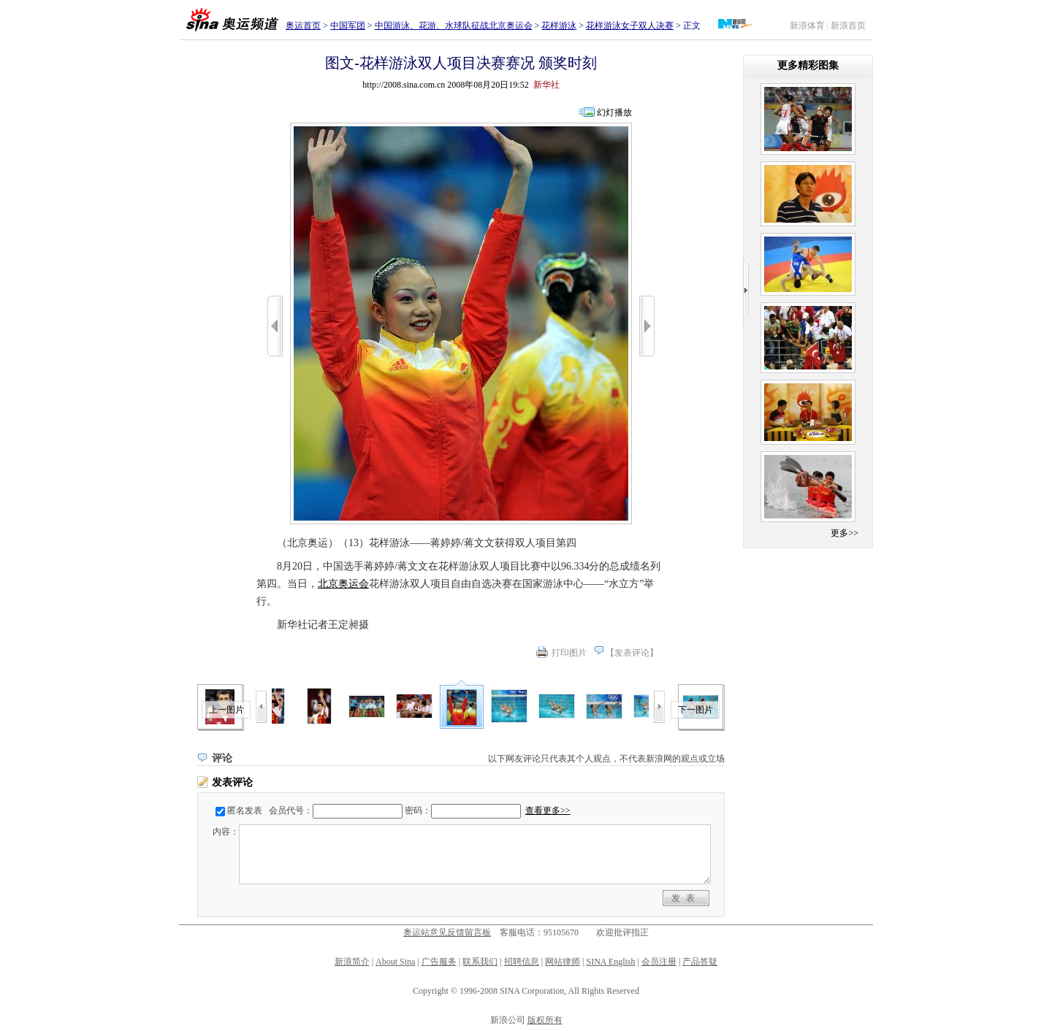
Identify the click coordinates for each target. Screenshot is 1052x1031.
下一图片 (695, 710)
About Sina (395, 962)
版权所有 (545, 1020)
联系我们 (480, 962)
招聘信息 (521, 962)
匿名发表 (244, 810)
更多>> (844, 533)
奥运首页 (303, 25)
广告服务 (439, 962)
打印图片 (569, 653)
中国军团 (347, 25)
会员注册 (658, 962)
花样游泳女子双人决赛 (630, 25)
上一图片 (226, 710)
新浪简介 (352, 962)
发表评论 (631, 653)
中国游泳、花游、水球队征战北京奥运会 (454, 25)
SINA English (610, 962)
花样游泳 (558, 25)
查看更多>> (548, 810)
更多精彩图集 (808, 65)
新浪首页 (848, 25)
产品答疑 (699, 962)
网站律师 (562, 962)
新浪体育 (807, 25)
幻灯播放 (614, 112)
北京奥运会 (343, 583)
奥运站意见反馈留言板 (447, 932)
